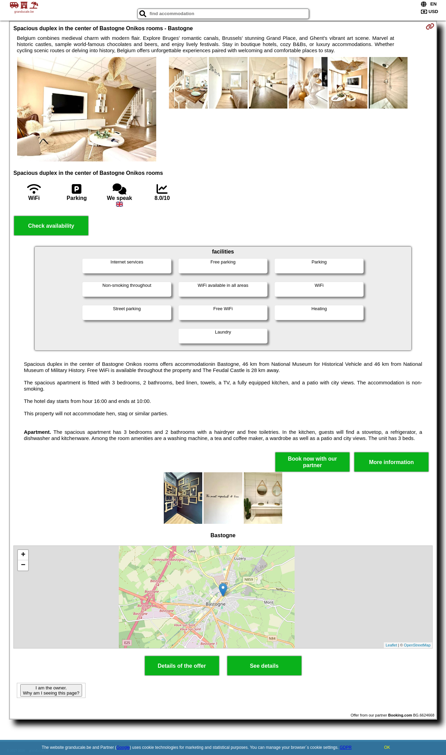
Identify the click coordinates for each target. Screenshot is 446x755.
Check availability (51, 226)
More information (391, 462)
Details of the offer (182, 666)
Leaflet (391, 645)
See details (264, 666)
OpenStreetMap (417, 645)
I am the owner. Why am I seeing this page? (51, 690)
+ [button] (23, 555)
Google (123, 747)
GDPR (346, 747)
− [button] (23, 565)
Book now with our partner (312, 462)
